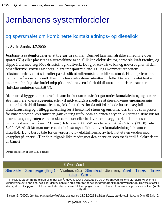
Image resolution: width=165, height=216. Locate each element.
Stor (84, 175)
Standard (93, 170)
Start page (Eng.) (40, 170)
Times (140, 170)
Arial (127, 170)
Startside (13, 170)
